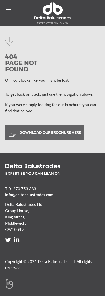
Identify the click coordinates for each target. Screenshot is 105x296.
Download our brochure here (50, 132)
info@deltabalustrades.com (29, 194)
